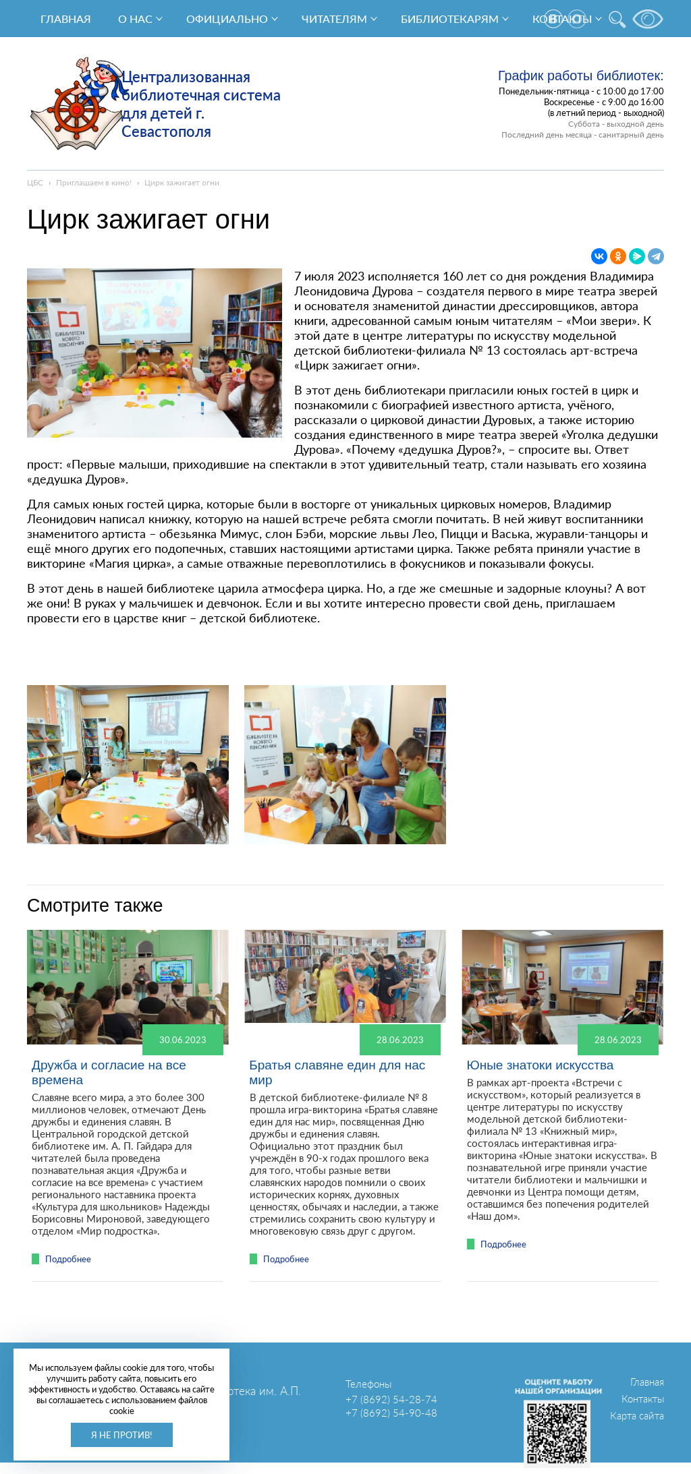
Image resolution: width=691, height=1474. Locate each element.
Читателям (334, 18)
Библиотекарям (450, 18)
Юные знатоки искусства (539, 1065)
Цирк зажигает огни (181, 182)
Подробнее (68, 1259)
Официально (227, 18)
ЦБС (35, 182)
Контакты (642, 1398)
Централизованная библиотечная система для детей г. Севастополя (201, 103)
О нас (135, 18)
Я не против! (122, 1434)
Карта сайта (637, 1415)
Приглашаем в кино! (94, 182)
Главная (65, 18)
